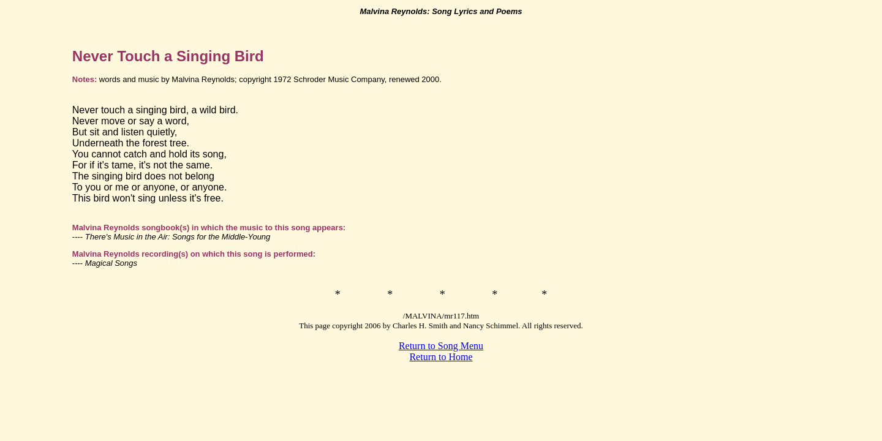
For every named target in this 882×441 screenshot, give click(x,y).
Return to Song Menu (441, 346)
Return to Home (440, 357)
